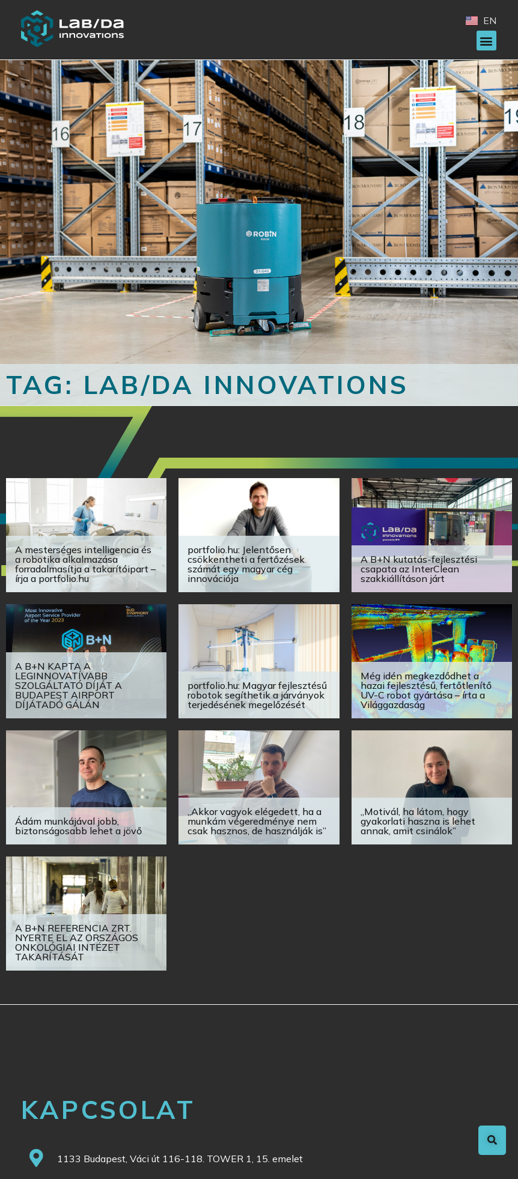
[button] (486, 40)
